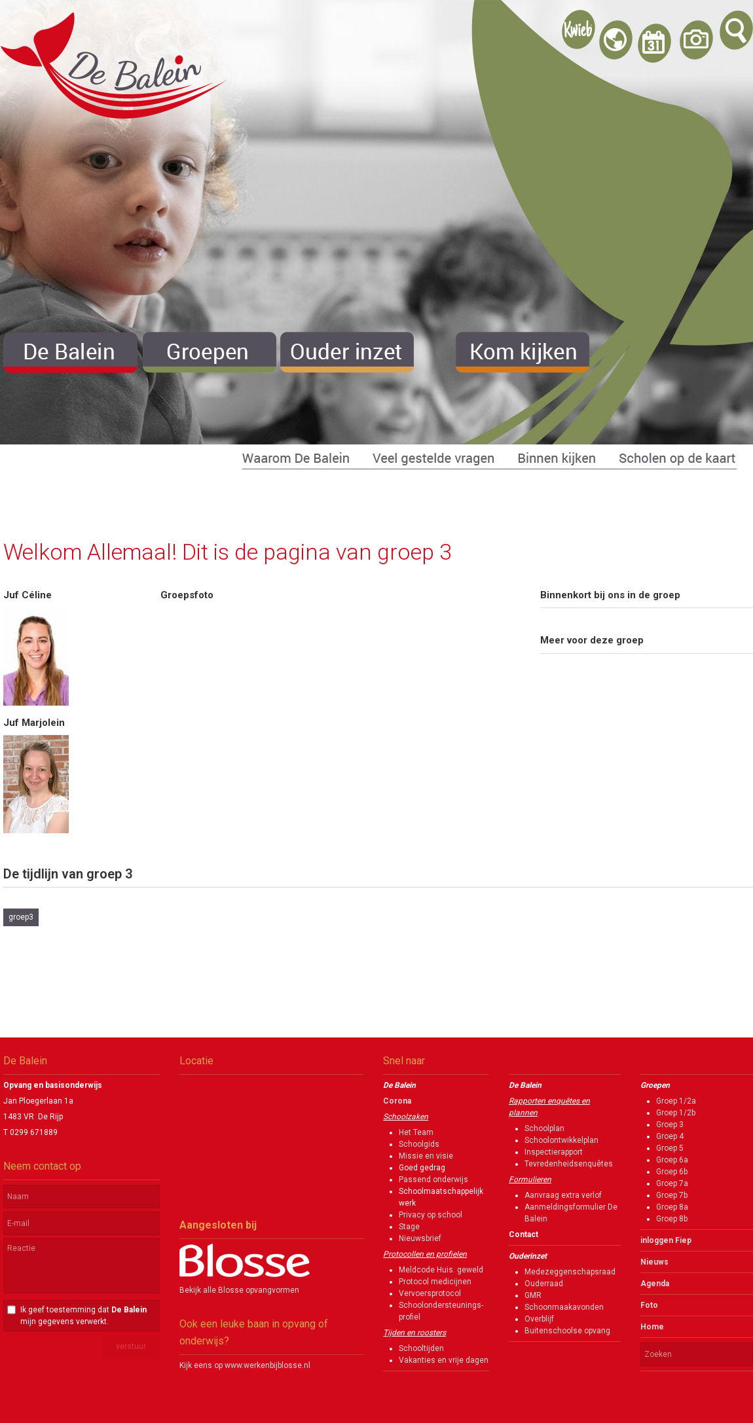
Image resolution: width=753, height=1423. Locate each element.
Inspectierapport (553, 1152)
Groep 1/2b (675, 1112)
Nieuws (654, 1262)
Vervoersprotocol (430, 1293)
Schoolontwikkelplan (561, 1140)
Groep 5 (670, 1148)
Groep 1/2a (676, 1101)
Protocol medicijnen (435, 1281)
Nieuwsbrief (420, 1238)
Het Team (416, 1132)
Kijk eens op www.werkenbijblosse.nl (244, 1365)
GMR (533, 1295)
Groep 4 (670, 1136)
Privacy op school (430, 1214)
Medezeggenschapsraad (569, 1271)
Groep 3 (670, 1124)
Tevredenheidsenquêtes (568, 1163)
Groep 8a (672, 1207)
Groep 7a (672, 1183)
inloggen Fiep (665, 1240)
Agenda (654, 1283)
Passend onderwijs (433, 1179)
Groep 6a (672, 1159)
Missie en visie (426, 1156)
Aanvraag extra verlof (563, 1195)
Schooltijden (421, 1348)
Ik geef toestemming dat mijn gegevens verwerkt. (83, 1315)
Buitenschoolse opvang (567, 1330)
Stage (409, 1226)
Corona (397, 1101)
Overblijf (539, 1319)
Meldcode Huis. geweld (441, 1269)
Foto (649, 1305)
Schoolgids (419, 1144)
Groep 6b (672, 1171)
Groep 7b (672, 1195)
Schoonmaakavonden (564, 1307)
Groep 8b (672, 1218)
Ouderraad (543, 1283)
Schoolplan (544, 1128)
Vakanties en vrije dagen (443, 1360)
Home (652, 1326)
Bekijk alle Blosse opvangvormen (239, 1290)
